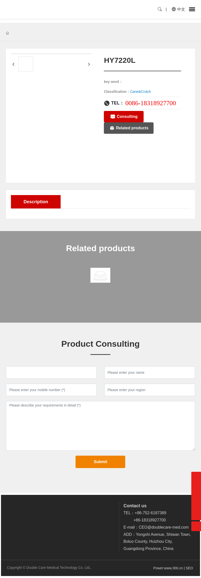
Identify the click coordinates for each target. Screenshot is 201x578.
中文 (178, 9)
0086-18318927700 (150, 103)
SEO (190, 568)
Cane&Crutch (140, 92)
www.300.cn (173, 568)
